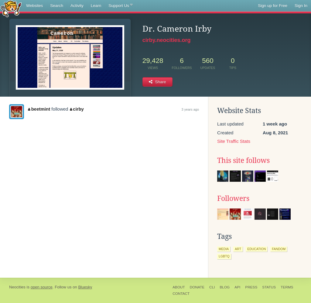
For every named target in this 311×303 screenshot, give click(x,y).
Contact (181, 293)
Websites (34, 5)
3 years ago (190, 109)
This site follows (243, 160)
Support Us (120, 5)
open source (42, 287)
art (238, 249)
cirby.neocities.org (166, 40)
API (237, 287)
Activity (77, 5)
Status (269, 287)
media (224, 249)
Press (251, 287)
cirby (77, 109)
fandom (278, 249)
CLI (212, 287)
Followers (233, 198)
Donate (197, 287)
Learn (96, 5)
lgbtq (224, 256)
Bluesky (85, 287)
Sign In (301, 5)
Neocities (17, 287)
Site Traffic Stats (233, 141)
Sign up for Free (272, 5)
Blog (225, 287)
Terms (287, 287)
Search (56, 5)
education (256, 249)
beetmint (39, 109)
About (179, 287)
